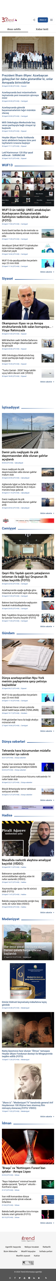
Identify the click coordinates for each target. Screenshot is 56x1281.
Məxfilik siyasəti (23, 1256)
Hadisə (7, 815)
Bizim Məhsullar (10, 1251)
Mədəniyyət (10, 919)
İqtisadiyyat (10, 407)
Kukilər (37, 1256)
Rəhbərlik (47, 1247)
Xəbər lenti (42, 29)
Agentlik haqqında (13, 1247)
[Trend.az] (9, 20)
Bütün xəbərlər (46, 272)
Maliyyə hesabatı (32, 1247)
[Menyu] (51, 19)
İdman (6, 1123)
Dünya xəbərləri (13, 741)
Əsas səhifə (14, 29)
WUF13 (7, 165)
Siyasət (7, 278)
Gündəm (8, 633)
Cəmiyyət (9, 528)
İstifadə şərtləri (45, 1251)
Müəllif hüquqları (28, 1251)
